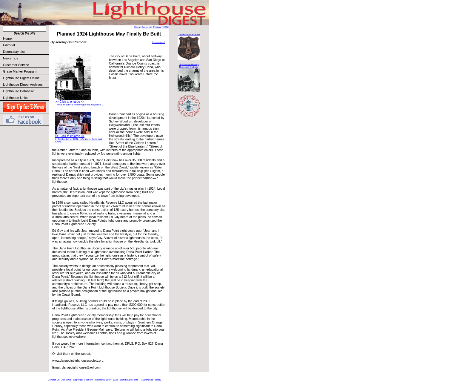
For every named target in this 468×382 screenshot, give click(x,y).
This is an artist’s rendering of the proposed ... (79, 104)
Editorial (26, 45)
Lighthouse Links (15, 97)
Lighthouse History (151, 379)
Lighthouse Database (18, 91)
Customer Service (26, 65)
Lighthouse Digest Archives (23, 84)
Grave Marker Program (19, 71)
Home (7, 38)
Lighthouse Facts (129, 379)
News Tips (10, 58)
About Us (66, 379)
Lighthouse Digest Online (21, 78)
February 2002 (161, 27)
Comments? (158, 42)
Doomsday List (14, 51)
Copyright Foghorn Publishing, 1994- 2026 (95, 379)
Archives (146, 27)
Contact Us (54, 379)
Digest (137, 27)
